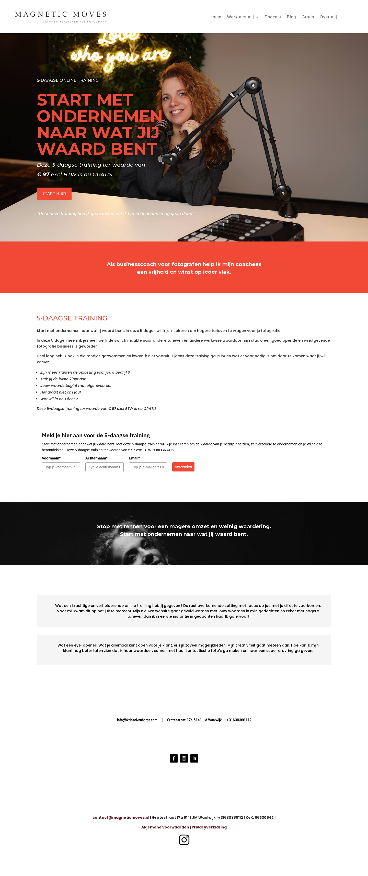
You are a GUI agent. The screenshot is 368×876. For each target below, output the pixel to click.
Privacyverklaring (209, 827)
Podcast (273, 17)
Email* (134, 458)
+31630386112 (238, 720)
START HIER (54, 193)
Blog (291, 17)
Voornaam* (51, 458)
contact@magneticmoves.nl (121, 817)
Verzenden (183, 467)
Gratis (308, 17)
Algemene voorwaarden (165, 827)
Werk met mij (240, 17)
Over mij (328, 17)
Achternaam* (96, 458)
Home (216, 17)
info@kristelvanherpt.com (137, 720)
